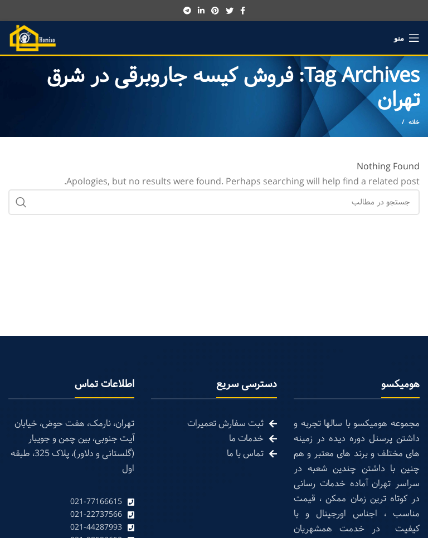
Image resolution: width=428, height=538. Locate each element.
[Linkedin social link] (201, 10)
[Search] (214, 202)
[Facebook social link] (243, 10)
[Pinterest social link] (215, 10)
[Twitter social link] (229, 10)
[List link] (71, 502)
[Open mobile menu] (406, 38)
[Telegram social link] (187, 10)
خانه (414, 122)
